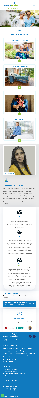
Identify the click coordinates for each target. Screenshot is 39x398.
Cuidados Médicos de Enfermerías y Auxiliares (19, 93)
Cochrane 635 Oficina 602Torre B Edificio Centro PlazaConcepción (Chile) (12, 388)
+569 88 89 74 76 (10, 362)
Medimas (16, 396)
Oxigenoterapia (19, 119)
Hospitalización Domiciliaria (19, 40)
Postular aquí (31, 303)
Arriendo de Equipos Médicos (19, 66)
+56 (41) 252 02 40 (9, 359)
